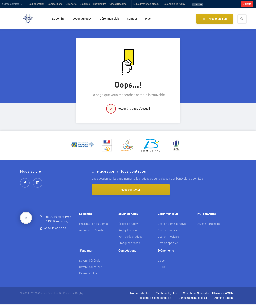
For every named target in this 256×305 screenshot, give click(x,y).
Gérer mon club (109, 18)
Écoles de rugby (128, 224)
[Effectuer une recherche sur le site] (245, 19)
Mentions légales (166, 294)
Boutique (85, 3)
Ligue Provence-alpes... (146, 3)
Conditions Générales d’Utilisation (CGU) (208, 294)
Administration (223, 298)
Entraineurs (99, 3)
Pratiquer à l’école (129, 243)
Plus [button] (148, 18)
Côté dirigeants (118, 3)
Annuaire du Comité (91, 230)
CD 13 (161, 267)
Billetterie (71, 3)
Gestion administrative (172, 224)
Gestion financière (169, 230)
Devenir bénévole (89, 261)
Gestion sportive (168, 243)
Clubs (161, 261)
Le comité (58, 18)
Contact (132, 18)
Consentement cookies (193, 298)
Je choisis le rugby (174, 3)
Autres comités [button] (10, 3)
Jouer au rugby (82, 18)
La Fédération (36, 3)
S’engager (85, 251)
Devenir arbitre (88, 274)
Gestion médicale (168, 237)
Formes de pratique (130, 237)
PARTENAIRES (206, 214)
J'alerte (247, 3)
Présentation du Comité (93, 224)
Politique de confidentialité (154, 298)
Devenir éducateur (90, 267)
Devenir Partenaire (208, 224)
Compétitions (55, 3)
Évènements (166, 251)
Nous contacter (113, 189)
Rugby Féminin (127, 230)
